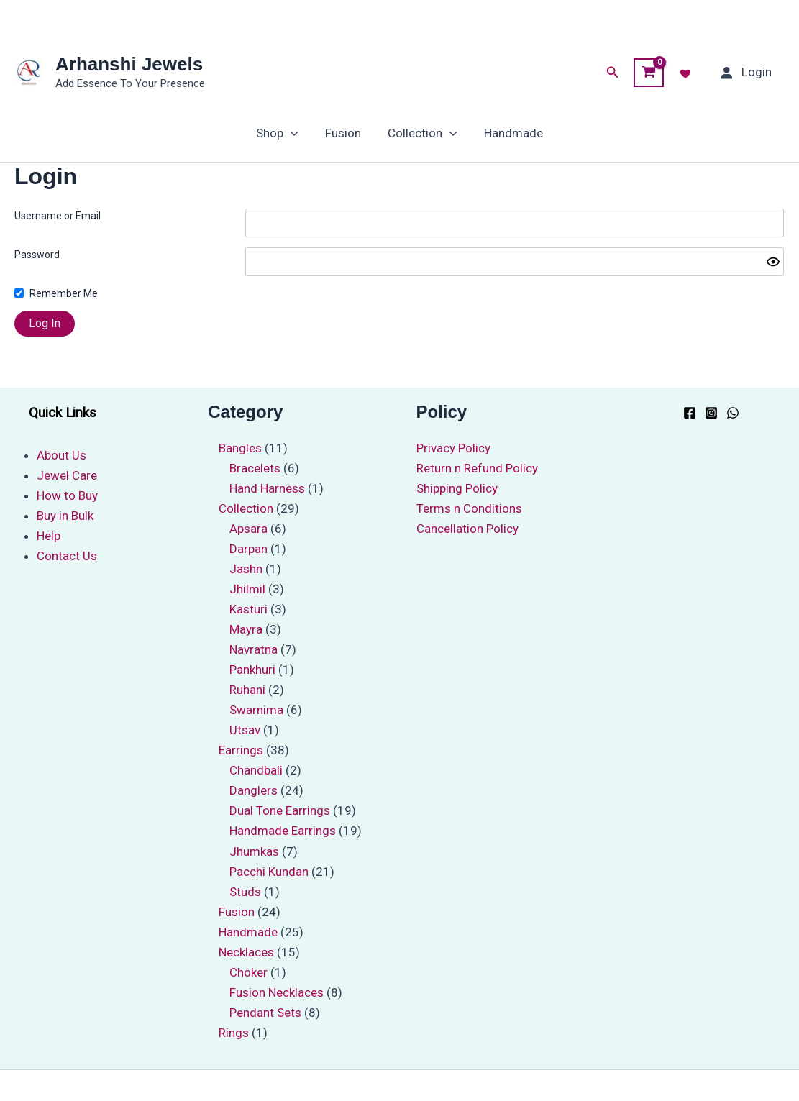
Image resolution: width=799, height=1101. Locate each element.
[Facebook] (689, 412)
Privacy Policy (453, 448)
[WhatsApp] (732, 412)
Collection (421, 133)
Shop (280, 133)
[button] (612, 72)
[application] (294, 133)
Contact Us (67, 556)
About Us (61, 455)
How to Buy (67, 495)
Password (37, 254)
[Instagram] (711, 412)
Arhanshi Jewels (129, 64)
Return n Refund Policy (477, 468)
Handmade (509, 133)
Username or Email (57, 215)
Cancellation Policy (467, 528)
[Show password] (773, 262)
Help (48, 536)
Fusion (344, 133)
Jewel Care (67, 475)
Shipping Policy (457, 488)
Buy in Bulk (65, 515)
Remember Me (63, 293)
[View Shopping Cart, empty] (649, 72)
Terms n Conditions (469, 508)
